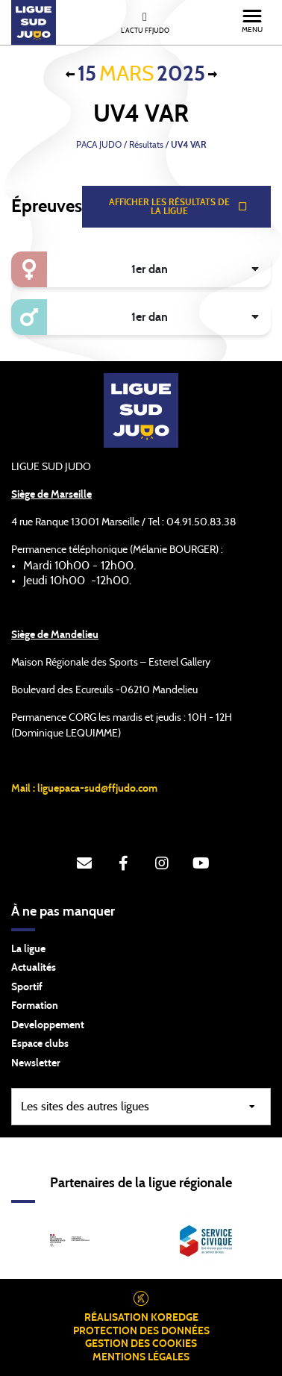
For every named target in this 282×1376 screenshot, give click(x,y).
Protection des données (141, 1331)
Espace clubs (40, 1044)
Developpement (47, 1025)
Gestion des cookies (141, 1344)
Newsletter (35, 1063)
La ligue (28, 949)
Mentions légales (141, 1357)
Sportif (27, 987)
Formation (34, 1006)
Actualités (33, 968)
